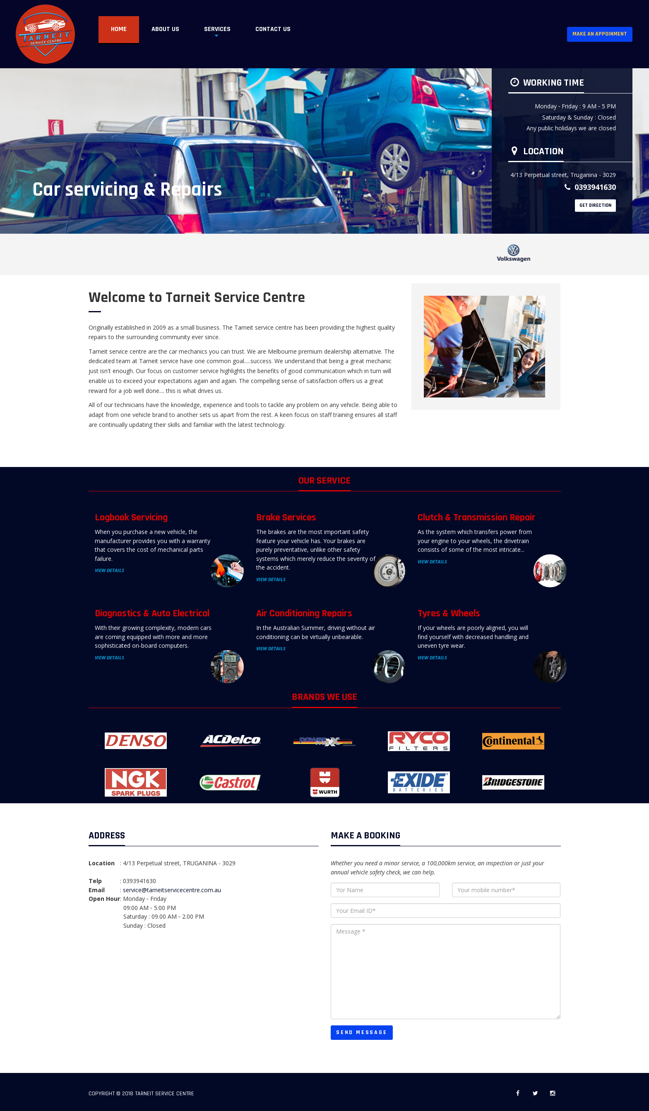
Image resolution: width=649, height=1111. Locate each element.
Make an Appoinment (599, 34)
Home (119, 29)
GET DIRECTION (595, 205)
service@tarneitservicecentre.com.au (172, 890)
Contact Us (273, 29)
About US (165, 29)
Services (217, 29)
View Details (109, 570)
